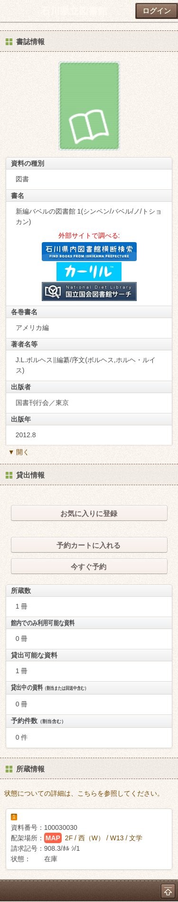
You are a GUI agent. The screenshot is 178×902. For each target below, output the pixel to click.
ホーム (10, 11)
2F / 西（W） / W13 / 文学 (103, 838)
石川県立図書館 (74, 11)
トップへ (168, 891)
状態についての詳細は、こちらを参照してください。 (84, 793)
